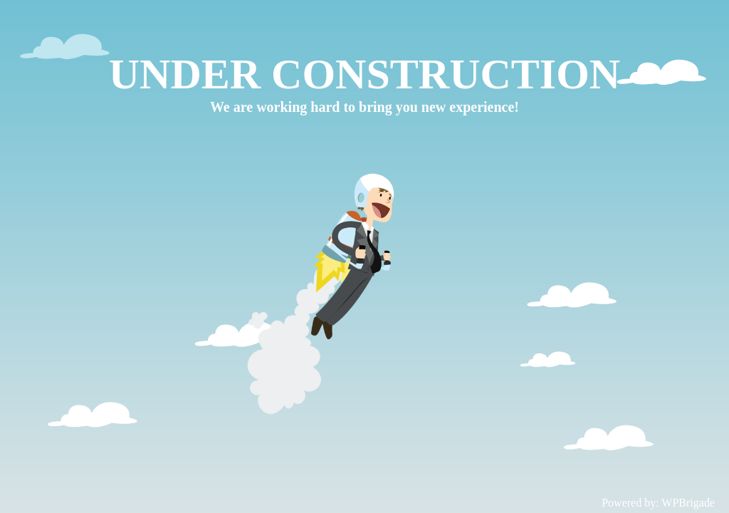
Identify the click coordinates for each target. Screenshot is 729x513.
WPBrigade (688, 503)
